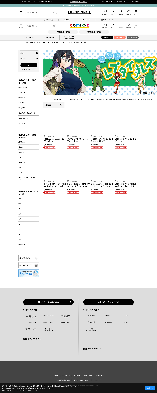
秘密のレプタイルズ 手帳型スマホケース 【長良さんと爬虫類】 (125, 186)
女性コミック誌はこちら (108, 302)
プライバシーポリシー (19, 390)
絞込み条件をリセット (29, 69)
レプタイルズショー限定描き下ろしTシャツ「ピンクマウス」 (78, 185)
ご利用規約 (77, 376)
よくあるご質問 (134, 2)
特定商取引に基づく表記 (63, 380)
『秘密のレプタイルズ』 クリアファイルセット (77, 140)
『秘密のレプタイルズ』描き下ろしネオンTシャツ (102, 140)
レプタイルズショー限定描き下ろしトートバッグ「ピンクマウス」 (102, 186)
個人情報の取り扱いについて (81, 380)
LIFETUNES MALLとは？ (78, 2)
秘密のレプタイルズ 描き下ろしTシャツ (125, 140)
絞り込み (29, 65)
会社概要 (55, 376)
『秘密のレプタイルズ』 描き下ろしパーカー (54, 140)
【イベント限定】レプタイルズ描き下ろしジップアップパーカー (54, 186)
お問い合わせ (100, 376)
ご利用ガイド (121, 2)
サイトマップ (97, 380)
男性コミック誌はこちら (48, 302)
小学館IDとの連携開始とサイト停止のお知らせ (79, 5)
